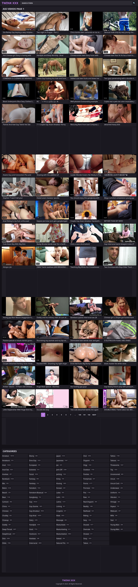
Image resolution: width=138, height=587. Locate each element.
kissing (61, 483)
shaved (88, 524)
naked (60, 538)
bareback (8, 478)
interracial (35, 543)
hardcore (35, 533)
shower (88, 533)
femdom (35, 488)
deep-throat (9, 529)
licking (61, 506)
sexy (87, 520)
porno (88, 483)
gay (33, 501)
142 (89, 415)
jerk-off (61, 469)
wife (114, 515)
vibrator (115, 497)
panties (88, 474)
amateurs (8, 460)
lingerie (61, 511)
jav (59, 465)
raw (87, 497)
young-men (116, 529)
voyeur (115, 506)
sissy (87, 538)
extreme (34, 469)
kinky (60, 478)
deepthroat (9, 533)
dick (6, 538)
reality (88, 506)
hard (33, 529)
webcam (115, 511)
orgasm (88, 460)
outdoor (89, 469)
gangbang (35, 497)
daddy (6, 524)
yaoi (114, 520)
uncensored (117, 474)
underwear (116, 488)
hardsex (34, 538)
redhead (88, 511)
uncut (115, 478)
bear (6, 497)
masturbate (62, 524)
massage (61, 520)
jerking (61, 474)
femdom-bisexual (38, 492)
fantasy (34, 478)
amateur (8, 455)
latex (60, 492)
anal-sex (8, 469)
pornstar (89, 488)
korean (61, 488)
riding (87, 515)
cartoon (7, 501)
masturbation (64, 533)
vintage (115, 501)
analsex (7, 474)
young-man (116, 524)
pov (87, 492)
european (35, 465)
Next (94, 415)
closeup (7, 520)
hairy (33, 520)
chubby (7, 515)
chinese (7, 511)
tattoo (115, 455)
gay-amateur (36, 511)
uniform (115, 492)
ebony (33, 455)
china (6, 506)
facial (33, 474)
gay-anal (35, 515)
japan (60, 455)
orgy (87, 465)
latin (60, 497)
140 (80, 415)
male (60, 515)
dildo (6, 543)
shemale (88, 529)
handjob (35, 524)
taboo (87, 543)
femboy (34, 483)
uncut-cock (116, 483)
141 (84, 415)
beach (6, 492)
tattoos (115, 460)
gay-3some (36, 506)
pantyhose (89, 478)
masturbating (63, 529)
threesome (117, 465)
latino (61, 501)
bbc (5, 483)
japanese (62, 460)
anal (6, 465)
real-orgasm (90, 501)
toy (114, 469)
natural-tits (62, 543)
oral (87, 455)
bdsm (6, 488)
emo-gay (35, 460)
